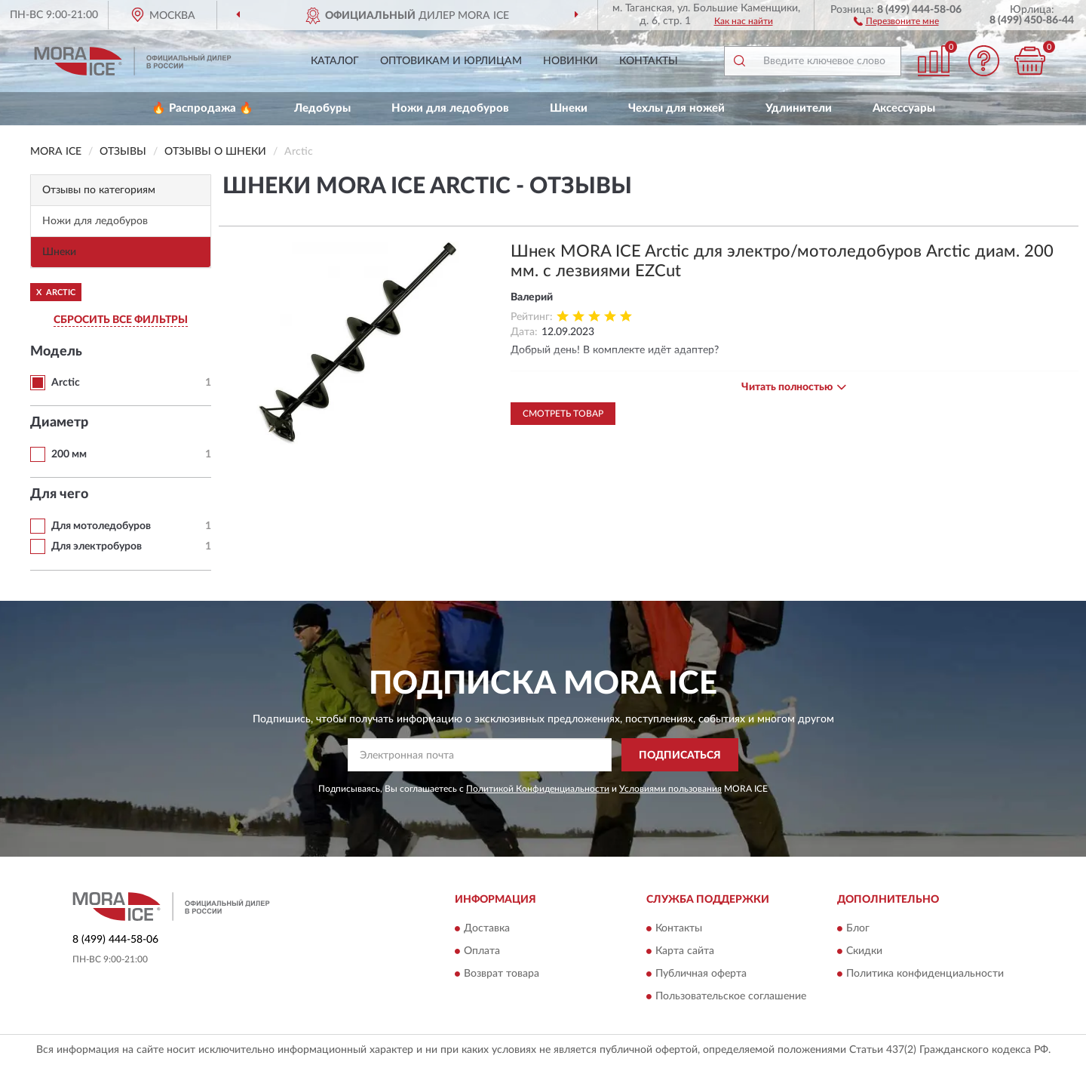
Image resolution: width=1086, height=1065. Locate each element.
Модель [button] (56, 352)
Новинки (570, 61)
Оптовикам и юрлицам (451, 61)
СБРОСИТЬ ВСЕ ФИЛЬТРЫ (121, 320)
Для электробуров (96, 546)
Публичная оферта (701, 973)
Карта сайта (684, 951)
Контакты (648, 61)
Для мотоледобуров (101, 526)
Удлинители (798, 108)
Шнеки (568, 108)
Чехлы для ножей (676, 108)
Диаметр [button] (59, 422)
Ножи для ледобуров (450, 108)
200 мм (69, 454)
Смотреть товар (563, 413)
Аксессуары (904, 108)
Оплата (482, 951)
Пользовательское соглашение (730, 996)
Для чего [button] (59, 494)
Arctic (65, 382)
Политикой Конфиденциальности (537, 788)
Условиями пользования (670, 788)
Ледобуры (322, 108)
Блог (858, 928)
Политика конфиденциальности (925, 973)
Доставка (487, 928)
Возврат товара (501, 973)
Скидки (864, 951)
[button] (896, 20)
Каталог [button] (335, 61)
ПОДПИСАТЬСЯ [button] (680, 755)
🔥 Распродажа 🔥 (202, 108)
